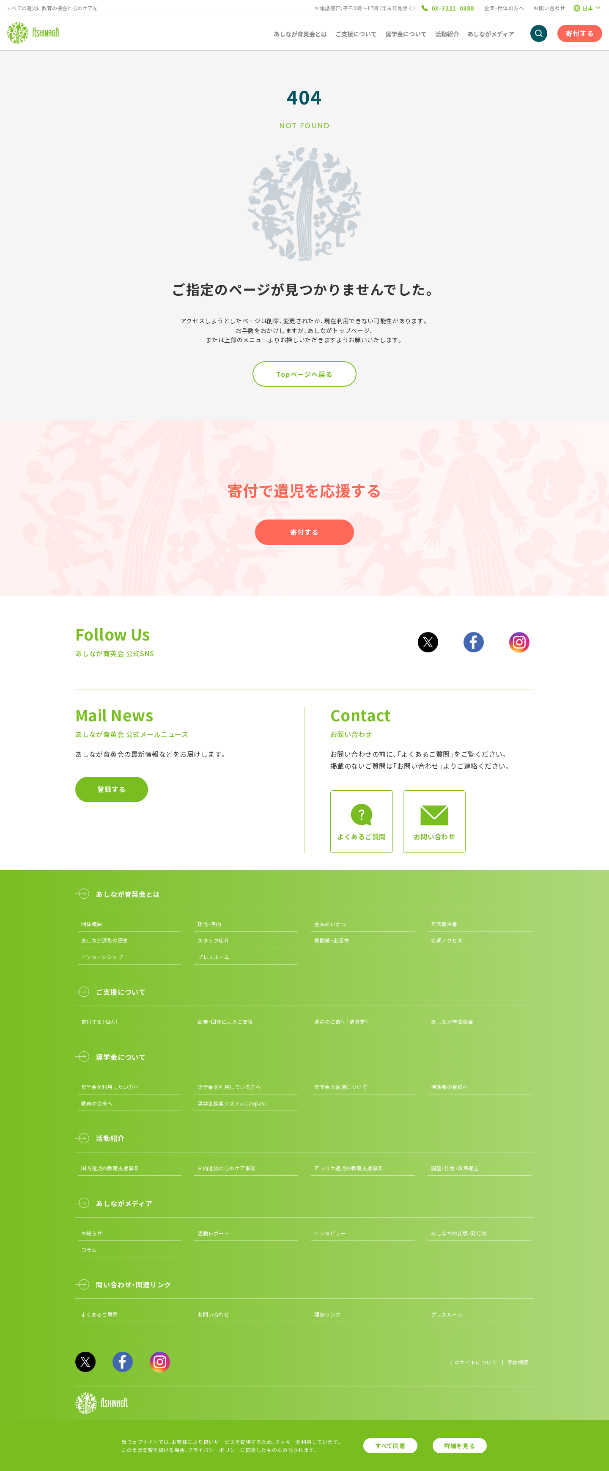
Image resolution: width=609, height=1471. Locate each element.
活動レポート (213, 1233)
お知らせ (91, 1233)
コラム (89, 1249)
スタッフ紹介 (213, 940)
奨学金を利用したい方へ (110, 1086)
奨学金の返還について (340, 1086)
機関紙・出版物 (331, 940)
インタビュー (330, 1233)
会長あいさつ (330, 923)
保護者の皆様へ (449, 1086)
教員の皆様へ (97, 1103)
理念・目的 (209, 923)
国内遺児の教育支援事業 (110, 1167)
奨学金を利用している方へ (229, 1086)
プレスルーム (213, 956)
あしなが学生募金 (452, 1021)
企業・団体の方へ (504, 7)
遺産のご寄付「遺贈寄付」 (343, 1021)
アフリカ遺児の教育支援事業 (348, 1167)
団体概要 (91, 923)
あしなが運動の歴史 (105, 940)
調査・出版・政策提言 (455, 1167)
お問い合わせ (549, 7)
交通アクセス (446, 940)
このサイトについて (473, 1362)
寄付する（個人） (99, 1021)
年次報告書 (444, 923)
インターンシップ (102, 956)
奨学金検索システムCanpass (232, 1103)
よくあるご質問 (99, 1314)
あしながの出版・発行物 (458, 1233)
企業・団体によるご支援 (225, 1021)
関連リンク (327, 1314)
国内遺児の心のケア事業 (226, 1167)
